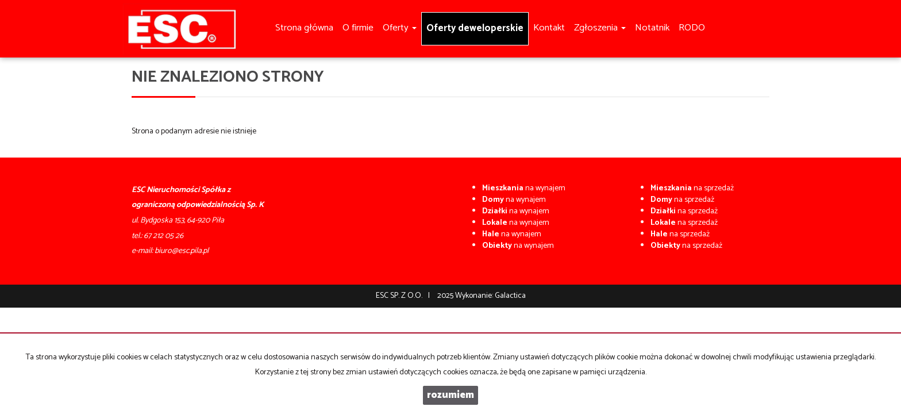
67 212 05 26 (163, 236)
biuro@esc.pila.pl (182, 251)
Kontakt (549, 28)
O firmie (358, 28)
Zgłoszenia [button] (600, 28)
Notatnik (652, 28)
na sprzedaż (692, 188)
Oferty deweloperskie (474, 28)
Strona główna (304, 28)
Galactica (510, 295)
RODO (692, 28)
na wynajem (523, 188)
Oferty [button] (400, 28)
